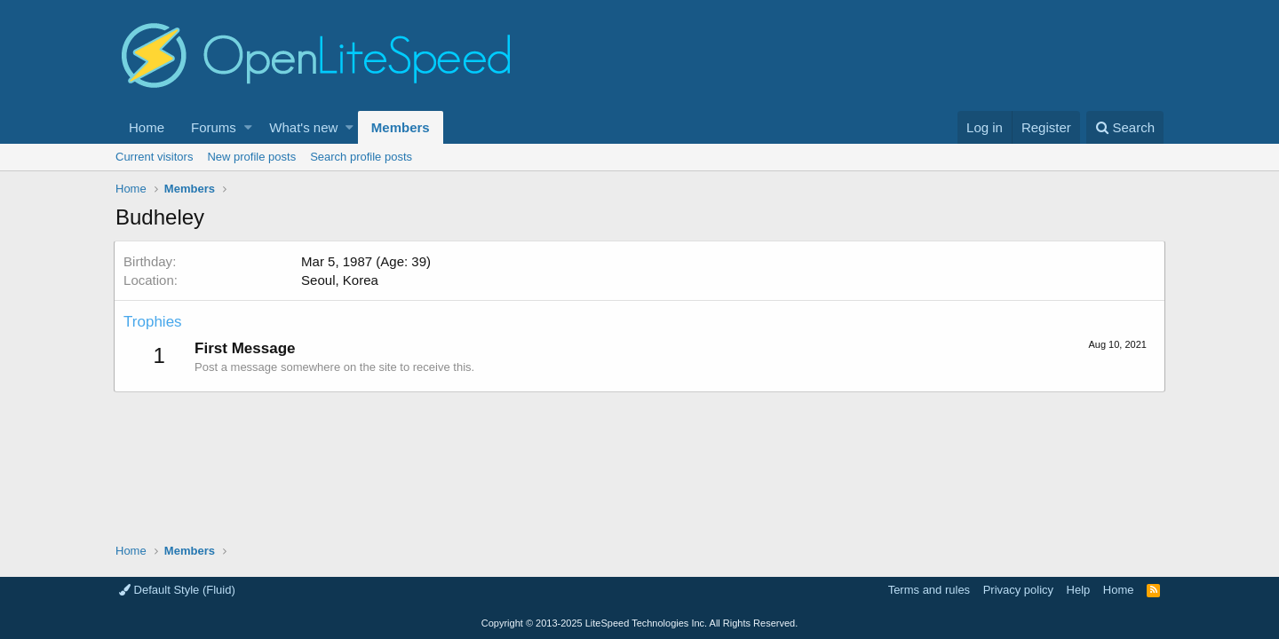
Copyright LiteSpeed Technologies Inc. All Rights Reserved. (639, 623)
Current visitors (154, 156)
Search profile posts (361, 156)
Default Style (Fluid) (177, 589)
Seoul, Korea (341, 280)
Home (146, 127)
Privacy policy (1018, 589)
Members (400, 127)
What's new (303, 127)
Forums (213, 127)
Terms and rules (929, 589)
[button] (248, 127)
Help (1079, 589)
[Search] (1125, 127)
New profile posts (251, 156)
